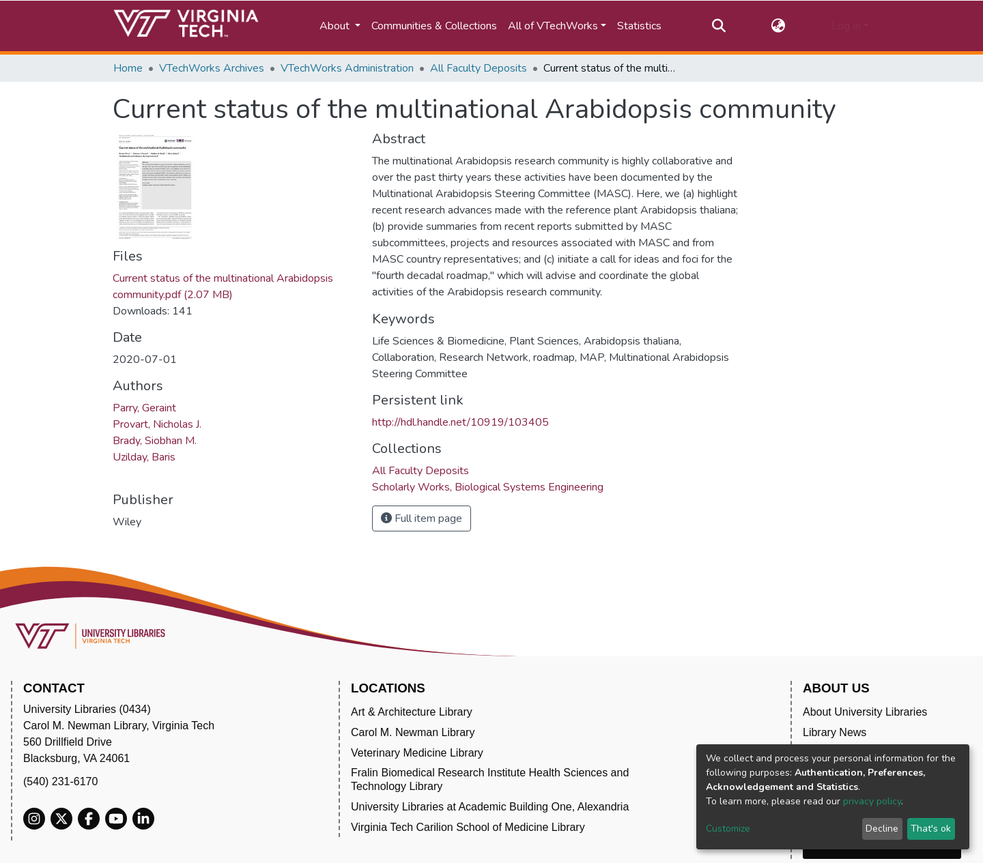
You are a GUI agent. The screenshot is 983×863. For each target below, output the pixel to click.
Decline (882, 828)
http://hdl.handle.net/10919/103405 (460, 422)
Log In (846, 25)
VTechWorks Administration (347, 68)
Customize (728, 828)
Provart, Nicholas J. (157, 424)
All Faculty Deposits (478, 68)
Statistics (639, 25)
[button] (778, 26)
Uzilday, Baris (144, 457)
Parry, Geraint (144, 407)
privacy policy (872, 801)
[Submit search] (718, 26)
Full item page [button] (421, 518)
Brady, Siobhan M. (155, 440)
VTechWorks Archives (211, 68)
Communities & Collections (434, 25)
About (335, 25)
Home (128, 68)
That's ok (931, 828)
